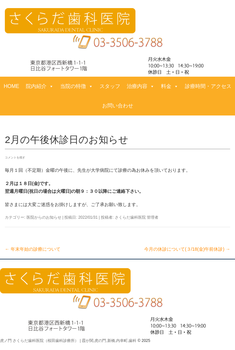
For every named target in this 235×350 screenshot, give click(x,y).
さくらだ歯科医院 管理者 (136, 217)
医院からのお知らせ (44, 217)
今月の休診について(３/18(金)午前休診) (187, 249)
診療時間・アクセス (208, 86)
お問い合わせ (117, 105)
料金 (169, 86)
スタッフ (110, 86)
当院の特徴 (76, 86)
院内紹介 (40, 86)
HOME (11, 86)
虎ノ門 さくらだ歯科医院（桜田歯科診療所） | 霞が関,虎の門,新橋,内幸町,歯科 (68, 340)
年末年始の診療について (32, 249)
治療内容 (141, 86)
